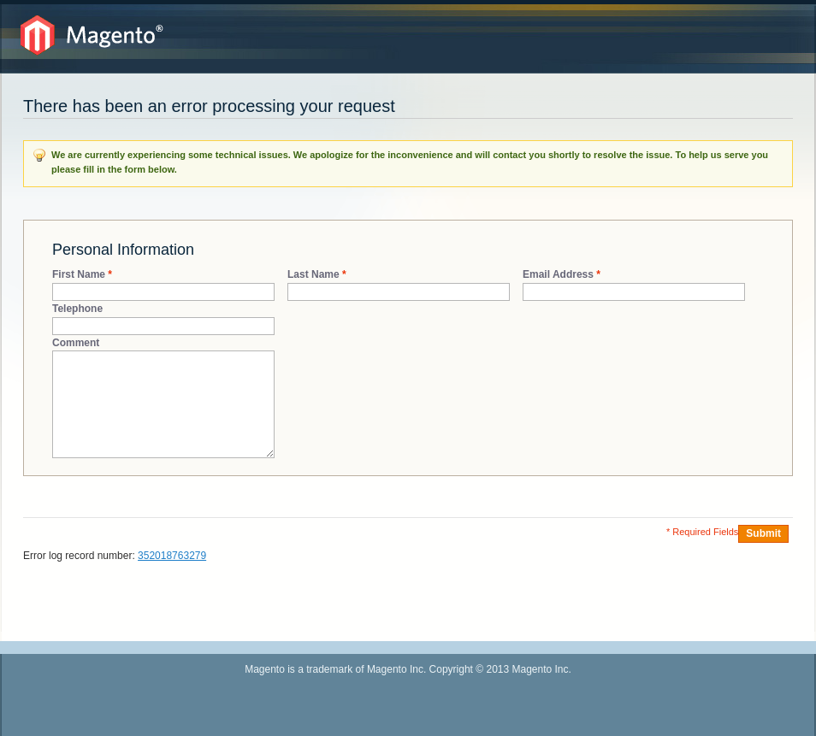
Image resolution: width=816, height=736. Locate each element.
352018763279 (172, 556)
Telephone (77, 309)
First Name (78, 275)
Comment (75, 343)
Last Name (313, 275)
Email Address (558, 275)
